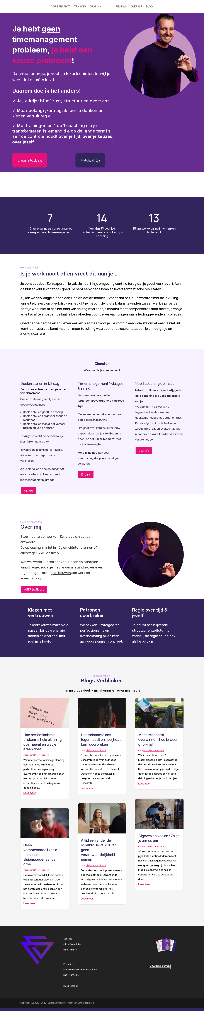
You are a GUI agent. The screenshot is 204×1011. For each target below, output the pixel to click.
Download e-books (160, 965)
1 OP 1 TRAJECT (60, 6)
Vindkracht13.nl (86, 1002)
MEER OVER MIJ (34, 589)
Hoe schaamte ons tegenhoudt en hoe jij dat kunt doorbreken (101, 739)
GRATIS (94, 6)
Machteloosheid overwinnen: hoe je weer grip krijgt (158, 739)
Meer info (144, 451)
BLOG (149, 6)
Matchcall (88, 160)
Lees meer (29, 793)
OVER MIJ (136, 6)
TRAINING (79, 6)
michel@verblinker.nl (73, 944)
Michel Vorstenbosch (39, 754)
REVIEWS (121, 6)
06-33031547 (70, 949)
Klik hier (28, 491)
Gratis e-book (27, 160)
